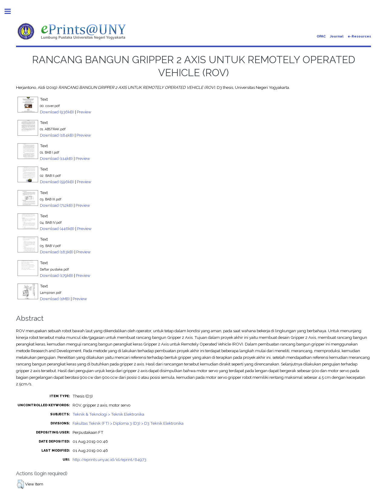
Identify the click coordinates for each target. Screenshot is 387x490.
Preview (84, 111)
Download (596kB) (57, 181)
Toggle (11, 11)
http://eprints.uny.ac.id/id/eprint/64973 (109, 459)
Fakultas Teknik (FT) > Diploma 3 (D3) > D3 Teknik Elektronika (128, 423)
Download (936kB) (57, 111)
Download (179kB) (56, 275)
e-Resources (359, 36)
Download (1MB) (55, 298)
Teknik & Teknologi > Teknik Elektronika (108, 414)
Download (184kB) (57, 135)
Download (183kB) (56, 251)
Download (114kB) (56, 158)
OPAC (321, 36)
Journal (336, 36)
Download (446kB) (57, 228)
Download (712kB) (56, 205)
